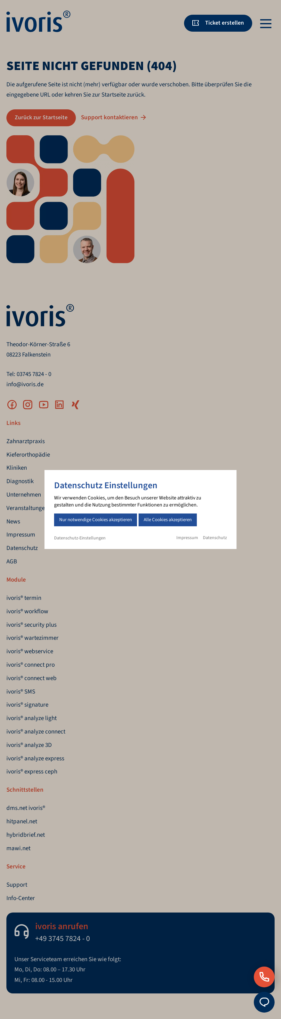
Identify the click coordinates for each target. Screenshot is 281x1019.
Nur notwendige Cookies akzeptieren (95, 519)
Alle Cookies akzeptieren (168, 519)
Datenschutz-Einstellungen (80, 538)
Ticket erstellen (224, 23)
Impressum (187, 538)
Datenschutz (215, 538)
